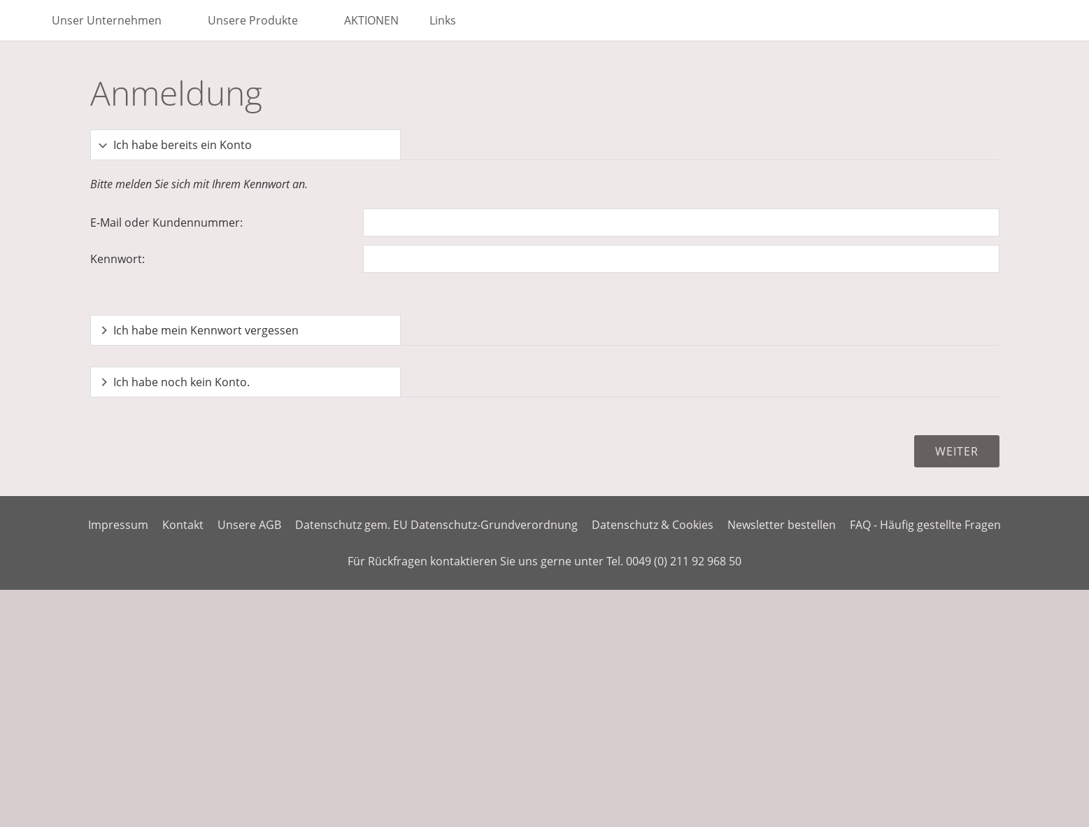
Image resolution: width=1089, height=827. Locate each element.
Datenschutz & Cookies (652, 524)
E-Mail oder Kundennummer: (166, 222)
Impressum (118, 524)
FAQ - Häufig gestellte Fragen (925, 524)
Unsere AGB (249, 524)
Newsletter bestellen (781, 524)
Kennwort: (117, 259)
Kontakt (183, 524)
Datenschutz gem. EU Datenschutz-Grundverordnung (436, 524)
